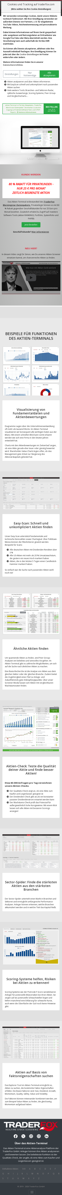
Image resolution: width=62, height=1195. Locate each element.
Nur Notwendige (30, 74)
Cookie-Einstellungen (29, 54)
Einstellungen (11, 74)
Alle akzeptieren (49, 74)
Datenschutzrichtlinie (13, 65)
